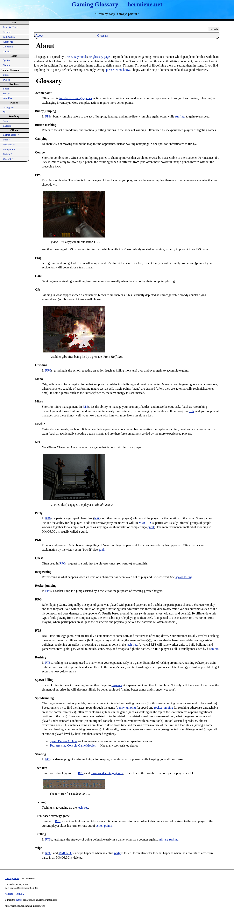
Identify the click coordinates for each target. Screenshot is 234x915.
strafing (180, 116)
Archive (7, 32)
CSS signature (12, 878)
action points (104, 825)
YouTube (9, 144)
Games (6, 65)
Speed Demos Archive (63, 741)
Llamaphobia (11, 134)
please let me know (118, 69)
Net (4, 112)
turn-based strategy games (75, 98)
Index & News (10, 27)
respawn (117, 685)
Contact (7, 51)
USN (7, 139)
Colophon (8, 46)
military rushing (169, 839)
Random (7, 125)
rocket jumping (163, 707)
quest (150, 527)
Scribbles (7, 98)
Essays (6, 93)
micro (215, 648)
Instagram (9, 149)
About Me (8, 41)
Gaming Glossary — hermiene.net (117, 4)
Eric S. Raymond (75, 56)
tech (191, 411)
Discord (8, 159)
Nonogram (8, 107)
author (19, 899)
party (117, 853)
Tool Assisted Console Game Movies (73, 745)
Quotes (6, 60)
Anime (6, 121)
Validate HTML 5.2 (14, 893)
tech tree (132, 644)
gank (101, 549)
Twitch (6, 79)
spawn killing (183, 577)
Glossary (102, 35)
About (39, 35)
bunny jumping (126, 707)
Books (6, 88)
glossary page (99, 56)
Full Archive (9, 37)
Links (6, 75)
